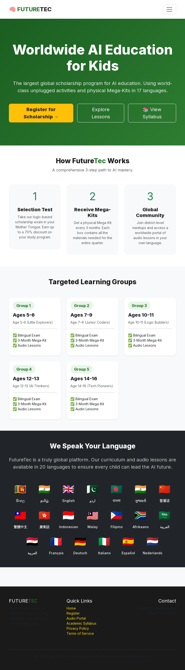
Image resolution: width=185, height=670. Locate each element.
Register (73, 613)
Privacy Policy (78, 628)
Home (71, 608)
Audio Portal (76, 618)
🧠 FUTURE (30, 9)
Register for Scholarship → (41, 113)
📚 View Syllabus (152, 113)
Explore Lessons (101, 113)
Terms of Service (80, 633)
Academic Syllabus (81, 623)
